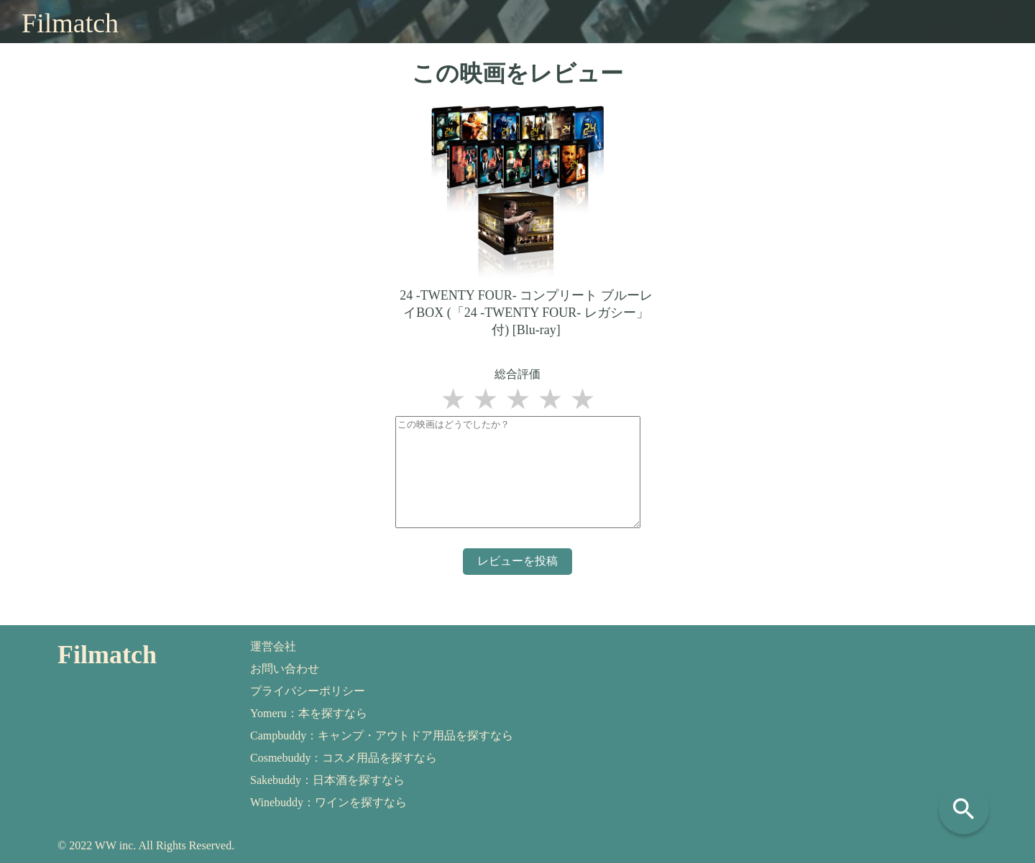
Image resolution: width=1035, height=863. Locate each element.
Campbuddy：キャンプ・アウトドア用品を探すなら (381, 735)
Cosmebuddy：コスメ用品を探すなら (343, 758)
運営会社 (273, 646)
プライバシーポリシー (307, 691)
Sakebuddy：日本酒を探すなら (327, 780)
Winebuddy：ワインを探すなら (328, 802)
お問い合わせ (284, 669)
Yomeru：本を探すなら (308, 713)
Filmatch (70, 23)
